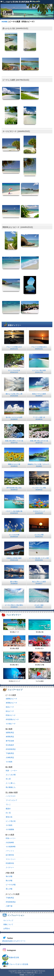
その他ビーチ (11, 724)
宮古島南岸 (10, 745)
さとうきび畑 (11, 775)
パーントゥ (10, 851)
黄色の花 (9, 817)
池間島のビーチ (11, 699)
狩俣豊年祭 (10, 863)
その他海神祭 (11, 847)
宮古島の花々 (39, 642)
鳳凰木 (8, 809)
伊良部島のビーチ (12, 719)
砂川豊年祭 (10, 855)
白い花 (8, 813)
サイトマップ (8, 920)
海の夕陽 (9, 876)
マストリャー (11, 859)
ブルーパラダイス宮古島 (15, 964)
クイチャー (10, 867)
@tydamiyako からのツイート (14, 941)
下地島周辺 (10, 753)
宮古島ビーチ (14, 626)
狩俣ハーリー (11, 838)
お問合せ (6, 928)
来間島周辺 (10, 737)
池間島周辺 (10, 732)
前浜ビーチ (10, 707)
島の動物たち (11, 787)
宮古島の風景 (14, 642)
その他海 (9, 762)
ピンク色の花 (11, 821)
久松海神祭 (10, 842)
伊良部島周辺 (11, 749)
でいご (8, 804)
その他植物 (10, 829)
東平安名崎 (10, 741)
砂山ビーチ (10, 711)
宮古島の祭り (14, 659)
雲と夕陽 (9, 889)
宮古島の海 (39, 626)
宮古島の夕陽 (39, 659)
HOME (4, 22)
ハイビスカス (11, 796)
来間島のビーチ (11, 703)
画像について (8, 924)
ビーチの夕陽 (11, 885)
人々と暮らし (11, 783)
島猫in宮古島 (10, 957)
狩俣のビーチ (11, 715)
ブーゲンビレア (11, 800)
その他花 (9, 825)
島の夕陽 (9, 880)
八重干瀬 (9, 906)
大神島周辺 (10, 757)
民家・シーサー (11, 771)
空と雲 (8, 779)
